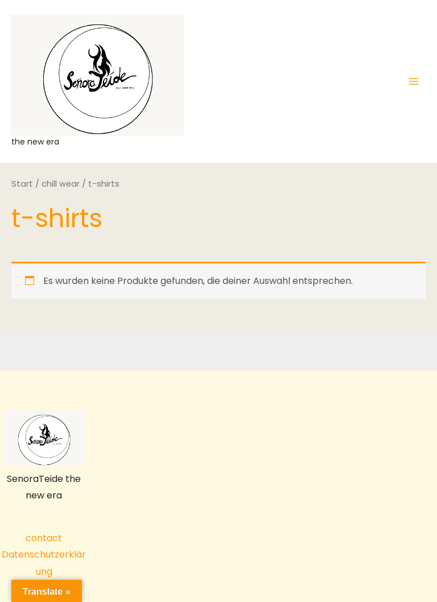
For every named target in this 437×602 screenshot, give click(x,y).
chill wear (61, 183)
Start (22, 183)
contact (44, 538)
